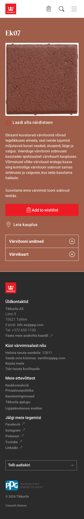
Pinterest (12, 436)
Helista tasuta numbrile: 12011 (28, 353)
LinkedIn (11, 448)
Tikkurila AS (14, 309)
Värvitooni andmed (42, 241)
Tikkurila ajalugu (17, 402)
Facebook (12, 424)
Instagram (13, 430)
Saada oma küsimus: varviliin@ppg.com (35, 358)
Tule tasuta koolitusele (22, 369)
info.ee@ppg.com (30, 325)
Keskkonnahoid (16, 385)
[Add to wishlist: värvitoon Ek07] (42, 210)
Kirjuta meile (14, 363)
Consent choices (16, 505)
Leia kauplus (25, 224)
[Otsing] (61, 9)
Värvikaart (42, 254)
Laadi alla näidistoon (29, 122)
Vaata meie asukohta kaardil (26, 336)
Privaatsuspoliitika (19, 390)
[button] (49, 9)
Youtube (11, 442)
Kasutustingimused (19, 396)
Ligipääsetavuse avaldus (23, 408)
